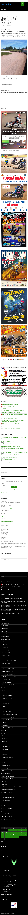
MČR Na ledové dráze (6, 671)
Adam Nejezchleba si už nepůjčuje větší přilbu (11, 598)
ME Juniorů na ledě (5, 719)
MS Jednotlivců (5, 749)
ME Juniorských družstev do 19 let (9, 714)
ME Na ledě (4, 725)
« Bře (2, 841)
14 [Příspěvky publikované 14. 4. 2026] (6, 834)
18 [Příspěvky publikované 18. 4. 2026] (21, 834)
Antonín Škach (9, 25)
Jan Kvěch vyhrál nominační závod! (10, 404)
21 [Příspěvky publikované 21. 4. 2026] (6, 837)
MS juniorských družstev (7, 752)
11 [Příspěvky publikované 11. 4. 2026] (21, 832)
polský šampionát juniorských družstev (10, 786)
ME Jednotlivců (5, 711)
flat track (3, 741)
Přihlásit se (4, 9)
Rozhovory (3, 803)
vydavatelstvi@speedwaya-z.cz (11, 508)
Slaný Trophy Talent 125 (6, 792)
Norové (3, 485)
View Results (14, 489)
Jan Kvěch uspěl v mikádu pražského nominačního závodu (14, 452)
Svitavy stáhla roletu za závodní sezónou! (11, 423)
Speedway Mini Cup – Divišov (10, 885)
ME (1, 687)
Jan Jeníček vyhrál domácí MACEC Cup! (11, 428)
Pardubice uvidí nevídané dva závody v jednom (11, 443)
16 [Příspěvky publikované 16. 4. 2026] (13, 834)
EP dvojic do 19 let (5, 698)
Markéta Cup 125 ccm (6, 776)
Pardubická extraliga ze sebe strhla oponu (10, 446)
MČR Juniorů (4, 663)
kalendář (3, 644)
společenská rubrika (5, 816)
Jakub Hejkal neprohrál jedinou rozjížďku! (11, 412)
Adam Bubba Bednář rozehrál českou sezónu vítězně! (14, 410)
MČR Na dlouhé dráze (6, 668)
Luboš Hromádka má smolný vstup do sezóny (11, 613)
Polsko (2, 784)
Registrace (4, 7)
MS (1, 733)
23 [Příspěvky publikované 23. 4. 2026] (13, 837)
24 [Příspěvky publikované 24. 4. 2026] (17, 837)
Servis (2, 805)
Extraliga (3, 625)
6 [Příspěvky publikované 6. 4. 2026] (2, 832)
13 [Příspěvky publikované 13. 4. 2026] (2, 834)
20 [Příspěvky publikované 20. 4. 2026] (2, 837)
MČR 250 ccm (4, 650)
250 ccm (3, 738)
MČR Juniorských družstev (7, 660)
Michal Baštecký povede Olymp (8, 459)
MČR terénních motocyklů (7, 674)
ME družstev (4, 703)
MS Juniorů (4, 754)
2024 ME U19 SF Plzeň (6, 84)
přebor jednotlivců (5, 682)
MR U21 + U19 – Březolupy (10, 875)
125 (2, 690)
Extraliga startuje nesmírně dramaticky (9, 457)
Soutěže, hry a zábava (6, 808)
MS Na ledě (4, 760)
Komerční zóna (4, 639)
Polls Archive (4, 492)
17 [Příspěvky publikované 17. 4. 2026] (17, 834)
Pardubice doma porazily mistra (8, 441)
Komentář (3, 633)
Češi (3, 483)
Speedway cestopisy (5, 811)
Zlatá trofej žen (4, 765)
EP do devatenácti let (6, 695)
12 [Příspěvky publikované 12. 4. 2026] (25, 832)
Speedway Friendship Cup (7, 795)
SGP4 (2, 762)
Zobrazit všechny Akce (6, 894)
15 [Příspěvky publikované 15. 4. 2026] (10, 834)
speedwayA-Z (4, 813)
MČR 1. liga (4, 647)
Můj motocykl (4, 768)
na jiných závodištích (5, 770)
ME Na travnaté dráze (6, 727)
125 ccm (3, 735)
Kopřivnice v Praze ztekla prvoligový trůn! (11, 426)
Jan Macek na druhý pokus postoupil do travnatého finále (14, 91)
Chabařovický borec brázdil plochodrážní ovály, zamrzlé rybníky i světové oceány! (13, 421)
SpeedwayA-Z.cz (6, 4)
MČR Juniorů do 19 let (6, 666)
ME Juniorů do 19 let (6, 717)
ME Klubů (3, 722)
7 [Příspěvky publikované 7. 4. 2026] (6, 832)
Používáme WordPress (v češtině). (7, 913)
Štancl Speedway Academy (7, 819)
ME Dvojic (3, 706)
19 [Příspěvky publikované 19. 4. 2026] (25, 834)
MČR (2, 642)
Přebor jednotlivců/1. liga (7, 684)
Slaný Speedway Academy (7, 789)
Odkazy (2, 850)
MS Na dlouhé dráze (6, 757)
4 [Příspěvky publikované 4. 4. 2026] (21, 830)
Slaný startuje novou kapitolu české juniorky (11, 454)
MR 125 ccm (4, 679)
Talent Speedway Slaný (6, 797)
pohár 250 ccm (4, 781)
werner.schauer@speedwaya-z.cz (8, 526)
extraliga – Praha (7, 870)
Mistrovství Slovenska (6, 778)
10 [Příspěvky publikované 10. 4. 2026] (17, 832)
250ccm (3, 693)
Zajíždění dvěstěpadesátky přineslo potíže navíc (14, 97)
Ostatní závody (4, 15)
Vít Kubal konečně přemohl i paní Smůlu (10, 462)
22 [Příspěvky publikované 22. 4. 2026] (10, 837)
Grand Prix (3, 628)
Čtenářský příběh (5, 636)
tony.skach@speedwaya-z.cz (7, 516)
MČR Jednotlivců (5, 658)
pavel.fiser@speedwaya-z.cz (7, 521)
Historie (2, 631)
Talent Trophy (4, 800)
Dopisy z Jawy (4, 623)
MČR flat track (4, 655)
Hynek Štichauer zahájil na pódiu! (9, 418)
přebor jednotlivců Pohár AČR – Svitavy (13, 889)
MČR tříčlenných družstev (7, 676)
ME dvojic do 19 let (5, 709)
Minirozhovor (4, 730)
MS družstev (4, 746)
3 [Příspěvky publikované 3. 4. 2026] (17, 830)
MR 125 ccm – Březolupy (9, 880)
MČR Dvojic (4, 652)
